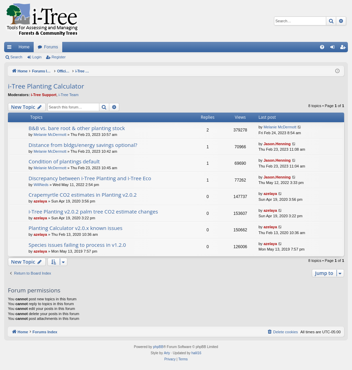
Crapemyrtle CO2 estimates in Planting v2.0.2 (83, 194)
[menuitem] (322, 47)
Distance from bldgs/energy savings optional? (83, 144)
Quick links (10, 48)
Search (16, 57)
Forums (51, 47)
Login (37, 57)
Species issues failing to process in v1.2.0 (77, 244)
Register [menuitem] (344, 48)
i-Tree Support (44, 95)
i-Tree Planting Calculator (46, 86)
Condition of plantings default (64, 161)
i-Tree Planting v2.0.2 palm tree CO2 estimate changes (93, 211)
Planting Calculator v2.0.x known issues (75, 227)
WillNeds (41, 185)
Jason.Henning (277, 144)
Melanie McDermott (50, 134)
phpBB (158, 347)
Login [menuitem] (334, 48)
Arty (167, 353)
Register (59, 57)
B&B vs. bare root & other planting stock (77, 128)
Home (24, 47)
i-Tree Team (68, 95)
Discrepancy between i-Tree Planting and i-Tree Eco (90, 178)
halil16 (196, 353)
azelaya (40, 201)
